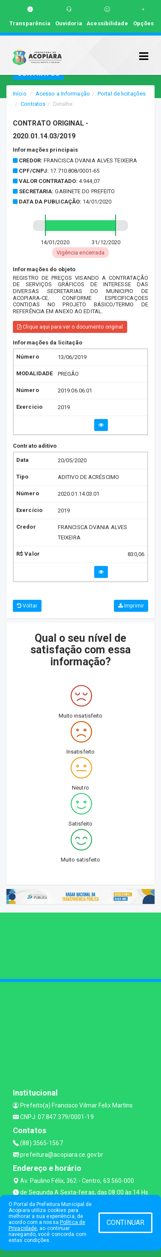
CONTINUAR (125, 1222)
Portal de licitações (122, 93)
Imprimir (131, 606)
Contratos (33, 104)
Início (20, 93)
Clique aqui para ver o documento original (70, 327)
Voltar (27, 606)
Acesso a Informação (63, 93)
